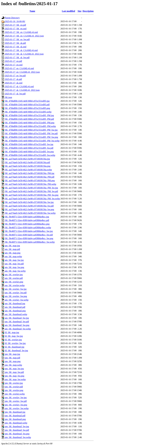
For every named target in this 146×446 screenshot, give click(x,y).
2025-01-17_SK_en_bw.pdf (17, 39)
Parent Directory (12, 18)
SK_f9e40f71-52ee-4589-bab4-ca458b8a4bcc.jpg (27, 216)
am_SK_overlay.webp (15, 285)
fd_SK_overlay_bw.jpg (15, 343)
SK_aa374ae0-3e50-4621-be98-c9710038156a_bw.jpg (29, 202)
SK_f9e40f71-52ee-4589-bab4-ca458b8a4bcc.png (27, 224)
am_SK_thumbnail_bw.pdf (17, 321)
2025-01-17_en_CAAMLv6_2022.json (22, 72)
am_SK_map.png (12, 253)
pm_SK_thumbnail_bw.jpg (17, 426)
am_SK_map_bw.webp (15, 271)
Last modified (68, 11)
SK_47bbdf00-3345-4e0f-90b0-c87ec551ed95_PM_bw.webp (32, 141)
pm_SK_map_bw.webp (15, 379)
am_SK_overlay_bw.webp (16, 300)
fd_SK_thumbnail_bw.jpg (16, 350)
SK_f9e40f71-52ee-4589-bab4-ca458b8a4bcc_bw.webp (30, 242)
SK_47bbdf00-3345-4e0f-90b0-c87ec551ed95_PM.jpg (29, 115)
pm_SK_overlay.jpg (14, 383)
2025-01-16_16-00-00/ (15, 21)
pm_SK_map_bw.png (14, 376)
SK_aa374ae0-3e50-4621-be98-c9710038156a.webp (28, 169)
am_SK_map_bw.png (14, 267)
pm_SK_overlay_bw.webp (17, 408)
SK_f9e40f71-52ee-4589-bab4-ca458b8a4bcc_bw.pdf (29, 235)
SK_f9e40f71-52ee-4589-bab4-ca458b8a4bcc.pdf (27, 220)
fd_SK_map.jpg (12, 332)
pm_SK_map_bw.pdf (14, 372)
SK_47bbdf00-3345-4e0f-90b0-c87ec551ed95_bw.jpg (29, 144)
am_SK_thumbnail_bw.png (17, 325)
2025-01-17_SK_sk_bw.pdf (17, 57)
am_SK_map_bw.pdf (14, 264)
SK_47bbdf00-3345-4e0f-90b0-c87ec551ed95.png (27, 108)
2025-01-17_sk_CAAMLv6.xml (19, 86)
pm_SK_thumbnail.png (15, 419)
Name (32, 11)
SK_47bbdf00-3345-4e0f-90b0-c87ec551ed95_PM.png (29, 122)
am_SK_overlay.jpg (14, 274)
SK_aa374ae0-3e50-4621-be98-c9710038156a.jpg (27, 159)
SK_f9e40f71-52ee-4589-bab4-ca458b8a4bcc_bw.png (29, 238)
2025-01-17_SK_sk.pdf (15, 43)
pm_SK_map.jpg (12, 354)
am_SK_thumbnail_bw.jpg (17, 318)
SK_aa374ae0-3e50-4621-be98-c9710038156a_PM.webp (30, 184)
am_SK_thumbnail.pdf (15, 307)
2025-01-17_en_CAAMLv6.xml (19, 68)
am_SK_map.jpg (12, 245)
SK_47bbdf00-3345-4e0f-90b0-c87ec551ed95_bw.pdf (29, 148)
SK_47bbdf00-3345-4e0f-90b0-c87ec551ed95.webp (28, 112)
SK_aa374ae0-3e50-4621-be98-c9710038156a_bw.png (29, 209)
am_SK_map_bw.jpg (14, 260)
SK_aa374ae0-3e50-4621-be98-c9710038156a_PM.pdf (29, 177)
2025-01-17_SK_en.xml (15, 28)
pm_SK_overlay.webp (15, 394)
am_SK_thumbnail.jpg (15, 303)
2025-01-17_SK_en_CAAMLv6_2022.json (24, 36)
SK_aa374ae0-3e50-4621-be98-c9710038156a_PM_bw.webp (32, 198)
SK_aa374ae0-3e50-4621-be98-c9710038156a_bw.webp (30, 213)
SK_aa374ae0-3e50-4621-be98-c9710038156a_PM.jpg (29, 173)
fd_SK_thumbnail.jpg (14, 347)
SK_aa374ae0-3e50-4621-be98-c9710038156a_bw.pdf (29, 206)
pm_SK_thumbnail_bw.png (17, 434)
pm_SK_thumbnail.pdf (15, 415)
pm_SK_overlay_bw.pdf (16, 401)
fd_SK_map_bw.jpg (14, 336)
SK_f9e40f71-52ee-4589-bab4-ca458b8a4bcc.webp (28, 227)
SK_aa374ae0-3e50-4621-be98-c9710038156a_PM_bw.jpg (31, 188)
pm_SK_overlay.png (14, 390)
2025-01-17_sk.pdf (13, 79)
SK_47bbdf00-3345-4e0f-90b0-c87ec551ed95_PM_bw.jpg (31, 130)
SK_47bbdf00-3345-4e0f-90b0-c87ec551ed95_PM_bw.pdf (31, 133)
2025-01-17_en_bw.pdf (15, 75)
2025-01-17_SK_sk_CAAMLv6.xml (21, 50)
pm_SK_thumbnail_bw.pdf (17, 430)
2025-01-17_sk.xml (13, 83)
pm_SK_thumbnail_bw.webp (18, 437)
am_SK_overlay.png (14, 282)
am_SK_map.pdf (12, 249)
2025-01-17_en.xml (14, 65)
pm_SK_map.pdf (12, 358)
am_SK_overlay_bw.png (16, 296)
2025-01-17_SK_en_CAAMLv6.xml (21, 32)
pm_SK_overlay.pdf (14, 386)
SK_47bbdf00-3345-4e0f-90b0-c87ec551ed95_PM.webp (30, 126)
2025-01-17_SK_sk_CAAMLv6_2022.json (24, 54)
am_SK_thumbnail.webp (16, 314)
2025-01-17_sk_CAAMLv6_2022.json (22, 90)
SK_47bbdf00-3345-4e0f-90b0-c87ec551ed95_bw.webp (30, 155)
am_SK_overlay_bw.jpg (15, 289)
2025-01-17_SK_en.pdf (15, 25)
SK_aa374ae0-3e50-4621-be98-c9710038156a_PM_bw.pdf (31, 191)
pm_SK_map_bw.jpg (14, 368)
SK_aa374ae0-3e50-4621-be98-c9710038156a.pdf (27, 162)
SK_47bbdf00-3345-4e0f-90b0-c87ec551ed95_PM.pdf (29, 119)
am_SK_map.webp (13, 256)
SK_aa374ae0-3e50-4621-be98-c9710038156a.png (27, 166)
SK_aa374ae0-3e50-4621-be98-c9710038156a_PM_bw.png (31, 195)
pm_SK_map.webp (13, 365)
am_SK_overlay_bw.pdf (16, 292)
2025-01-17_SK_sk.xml (15, 46)
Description (88, 11)
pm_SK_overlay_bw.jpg (16, 397)
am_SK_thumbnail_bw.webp (18, 329)
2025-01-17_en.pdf (13, 61)
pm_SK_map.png (12, 361)
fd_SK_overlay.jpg (13, 339)
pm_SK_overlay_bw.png (16, 405)
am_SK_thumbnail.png (15, 311)
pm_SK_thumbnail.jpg (15, 412)
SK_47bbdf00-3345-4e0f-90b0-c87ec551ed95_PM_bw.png (31, 137)
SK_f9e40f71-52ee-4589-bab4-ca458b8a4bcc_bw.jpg (29, 231)
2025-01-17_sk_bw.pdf (15, 94)
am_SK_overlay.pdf (14, 278)
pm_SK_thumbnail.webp (16, 423)
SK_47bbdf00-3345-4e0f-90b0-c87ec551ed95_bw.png (29, 151)
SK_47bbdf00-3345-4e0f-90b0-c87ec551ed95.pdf (27, 104)
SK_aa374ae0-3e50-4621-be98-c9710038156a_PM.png (30, 180)
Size (79, 11)
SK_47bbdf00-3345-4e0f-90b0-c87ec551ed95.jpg (27, 101)
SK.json (8, 97)
